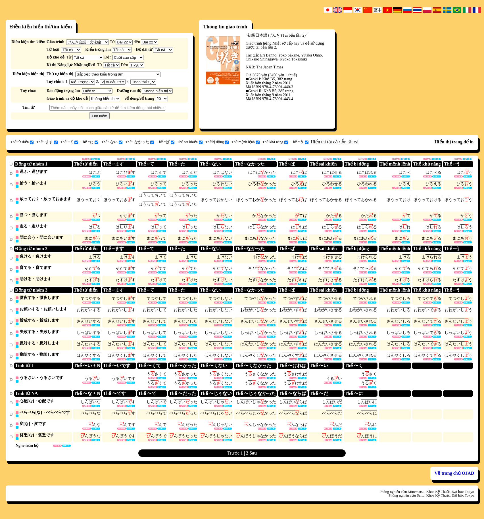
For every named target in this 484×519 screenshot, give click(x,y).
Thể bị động (217, 142)
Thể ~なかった (139, 142)
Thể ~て (69, 142)
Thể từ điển (22, 142)
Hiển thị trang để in (454, 141)
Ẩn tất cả (349, 141)
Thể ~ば (165, 142)
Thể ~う (299, 142)
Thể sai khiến (190, 142)
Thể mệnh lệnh (245, 142)
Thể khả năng (275, 142)
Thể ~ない (111, 142)
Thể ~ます (47, 142)
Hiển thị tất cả (324, 141)
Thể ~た (90, 142)
